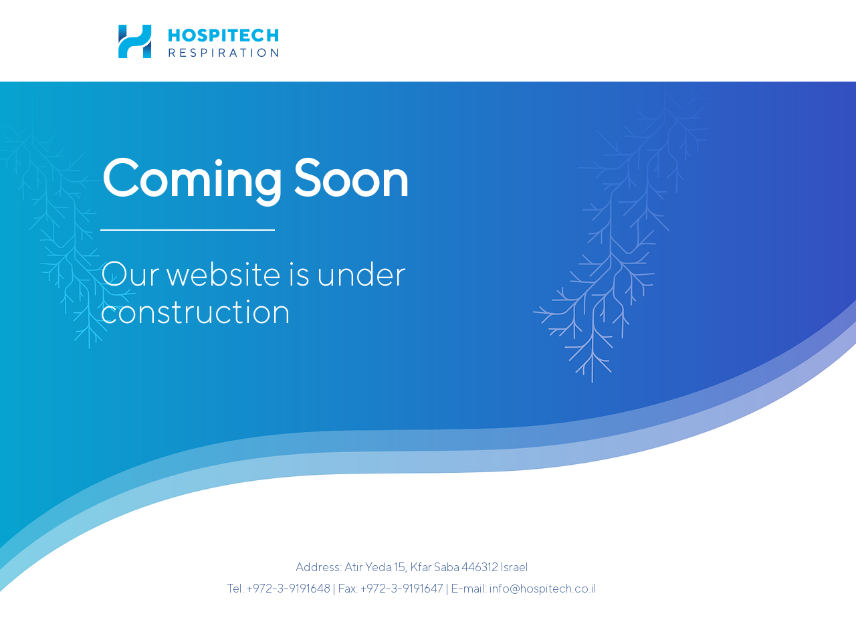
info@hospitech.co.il (543, 588)
